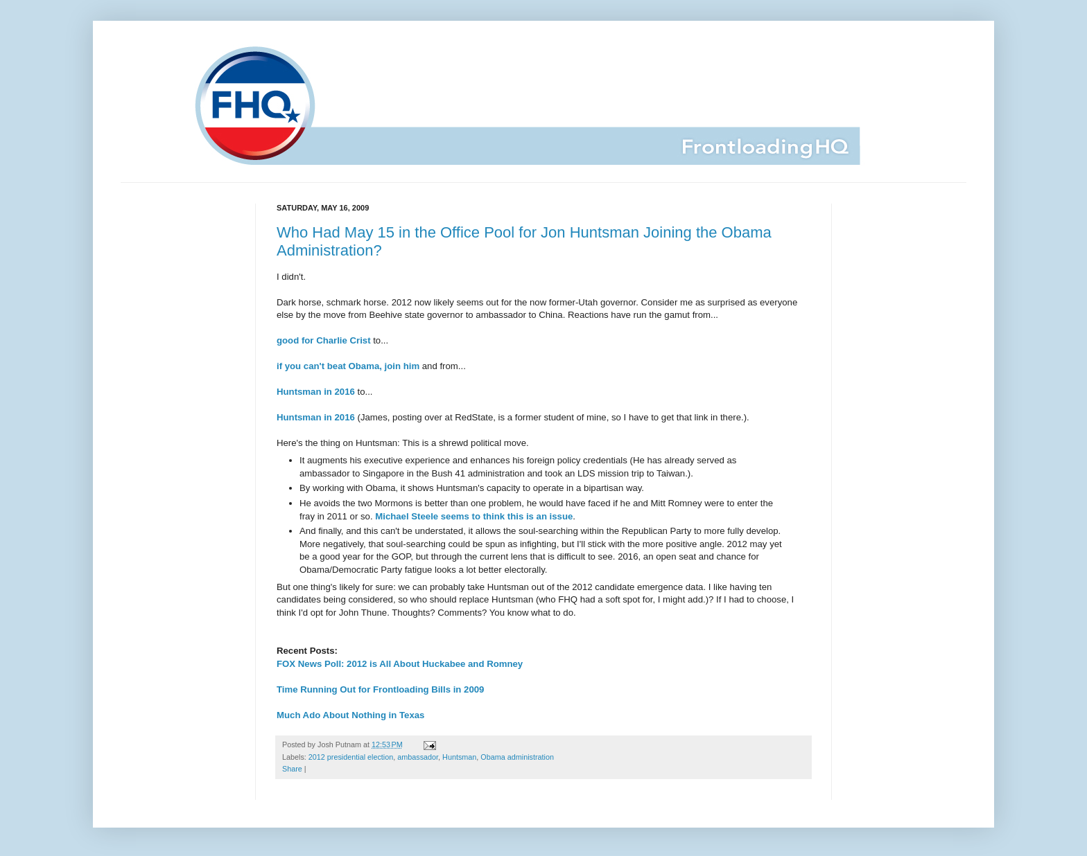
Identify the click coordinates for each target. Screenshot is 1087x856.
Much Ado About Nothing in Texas (350, 715)
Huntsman (459, 757)
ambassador (417, 757)
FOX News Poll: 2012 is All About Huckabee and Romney (400, 664)
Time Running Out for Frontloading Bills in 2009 (380, 689)
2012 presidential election (350, 757)
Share (292, 769)
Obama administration (517, 757)
